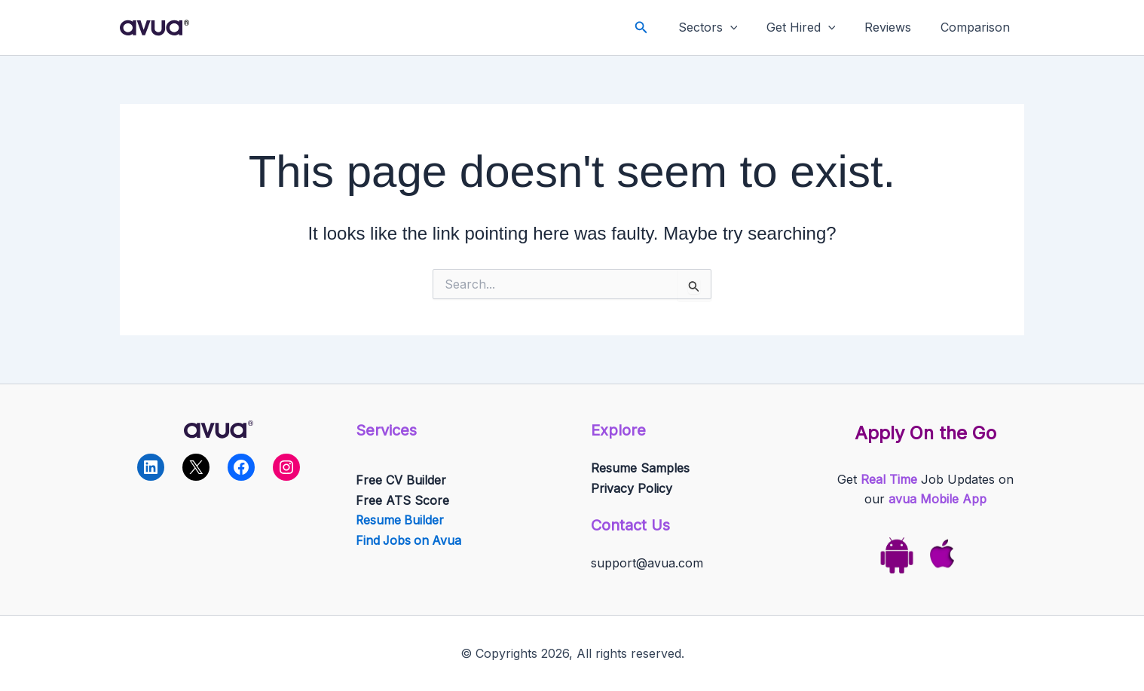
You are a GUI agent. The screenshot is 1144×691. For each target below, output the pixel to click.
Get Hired (813, 27)
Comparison (977, 27)
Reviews (895, 27)
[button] (661, 27)
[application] (747, 27)
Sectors (725, 27)
